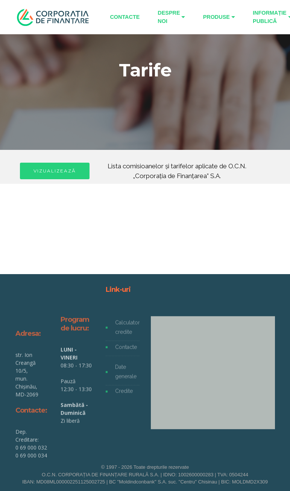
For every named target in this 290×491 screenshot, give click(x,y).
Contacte (126, 350)
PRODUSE (216, 17)
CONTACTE (125, 17)
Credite (124, 394)
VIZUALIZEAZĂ (54, 171)
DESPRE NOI (169, 17)
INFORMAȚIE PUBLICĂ (270, 17)
